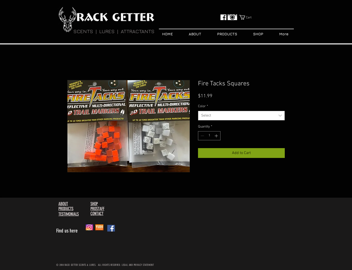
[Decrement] (202, 135)
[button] (248, 17)
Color (203, 106)
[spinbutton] (209, 135)
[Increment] (217, 135)
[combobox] (241, 115)
